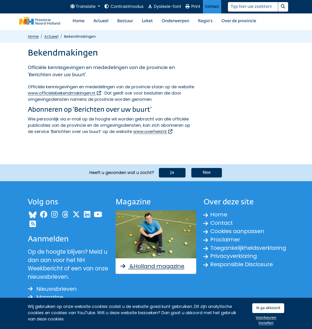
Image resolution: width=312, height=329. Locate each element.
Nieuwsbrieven (52, 289)
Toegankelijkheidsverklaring (248, 248)
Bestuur (125, 21)
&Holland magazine (151, 266)
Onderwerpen (175, 21)
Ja (172, 173)
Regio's (205, 21)
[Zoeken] (253, 7)
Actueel (100, 21)
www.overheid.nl (153, 131)
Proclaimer (225, 239)
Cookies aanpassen (237, 231)
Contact (212, 6)
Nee (207, 173)
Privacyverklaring (234, 256)
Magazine (45, 297)
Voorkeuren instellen (266, 320)
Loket (147, 21)
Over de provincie (238, 21)
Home (78, 21)
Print (192, 6)
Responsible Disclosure (241, 264)
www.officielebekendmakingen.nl (65, 93)
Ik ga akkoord (268, 308)
